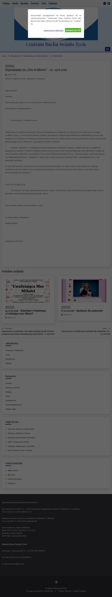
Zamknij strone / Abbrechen (53, 30)
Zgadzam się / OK (73, 30)
